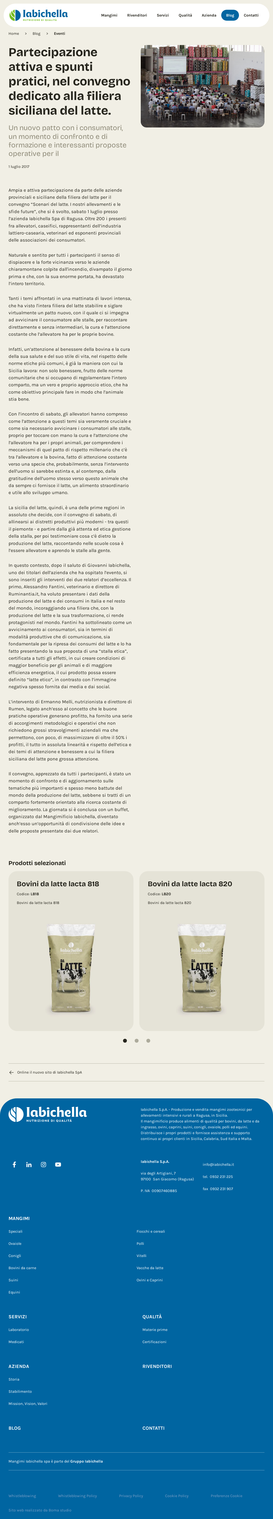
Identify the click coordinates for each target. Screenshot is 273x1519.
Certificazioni (154, 1341)
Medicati (16, 1341)
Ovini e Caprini (150, 1280)
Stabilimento (20, 1391)
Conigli (15, 1255)
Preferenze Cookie (226, 1495)
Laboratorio (19, 1329)
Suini (13, 1280)
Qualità (185, 15)
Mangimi (109, 15)
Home (14, 33)
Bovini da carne (22, 1268)
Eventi (59, 33)
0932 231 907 (221, 1188)
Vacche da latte (150, 1268)
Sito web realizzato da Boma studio (40, 1510)
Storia (14, 1379)
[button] (125, 1041)
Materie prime (154, 1329)
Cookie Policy (176, 1495)
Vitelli (142, 1255)
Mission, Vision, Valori (28, 1403)
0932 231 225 (221, 1176)
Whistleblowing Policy (77, 1495)
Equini (14, 1292)
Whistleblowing (22, 1495)
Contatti (251, 15)
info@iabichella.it (218, 1164)
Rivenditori (137, 15)
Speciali (16, 1231)
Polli (140, 1243)
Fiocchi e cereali (151, 1231)
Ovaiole (15, 1243)
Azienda (209, 15)
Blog (230, 15)
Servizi (163, 15)
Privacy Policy (131, 1495)
